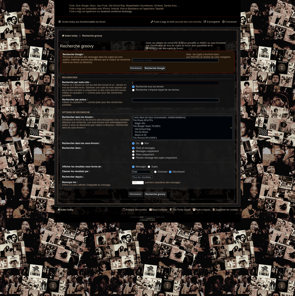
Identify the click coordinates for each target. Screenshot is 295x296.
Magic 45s (181, 160)
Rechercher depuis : (73, 213)
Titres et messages (143, 185)
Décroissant (177, 208)
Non (145, 180)
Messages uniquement (145, 188)
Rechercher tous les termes (147, 123)
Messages (139, 203)
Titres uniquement (143, 191)
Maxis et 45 (181, 172)
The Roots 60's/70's (181, 157)
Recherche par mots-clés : (76, 119)
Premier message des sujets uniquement (154, 194)
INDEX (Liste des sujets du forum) (166, 85)
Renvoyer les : (70, 219)
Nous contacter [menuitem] (158, 246)
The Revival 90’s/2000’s (181, 174)
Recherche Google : (73, 91)
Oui (135, 180)
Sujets (153, 203)
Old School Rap (181, 166)
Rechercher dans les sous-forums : (81, 180)
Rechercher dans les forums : (78, 154)
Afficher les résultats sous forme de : (82, 203)
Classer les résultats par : (76, 208)
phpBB (141, 290)
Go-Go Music (181, 169)
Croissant (160, 208)
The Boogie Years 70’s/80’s (181, 163)
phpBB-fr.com (151, 292)
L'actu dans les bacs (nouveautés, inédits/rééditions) (181, 154)
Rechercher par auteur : (75, 136)
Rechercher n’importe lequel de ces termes (155, 126)
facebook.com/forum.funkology (116, 48)
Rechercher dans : (72, 185)
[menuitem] (229, 59)
